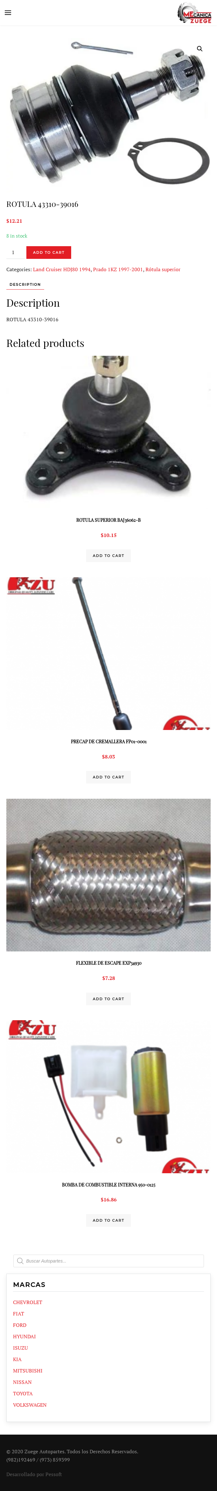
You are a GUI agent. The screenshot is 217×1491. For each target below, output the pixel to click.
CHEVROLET (27, 1302)
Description (25, 284)
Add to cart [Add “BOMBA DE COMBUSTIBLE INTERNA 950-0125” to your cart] (108, 1220)
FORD (19, 1324)
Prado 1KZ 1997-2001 (118, 269)
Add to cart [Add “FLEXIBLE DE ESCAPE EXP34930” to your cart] (108, 999)
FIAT (18, 1313)
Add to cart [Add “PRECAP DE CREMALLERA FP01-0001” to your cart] (108, 777)
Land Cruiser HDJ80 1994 (62, 269)
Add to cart (48, 252)
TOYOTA (23, 1393)
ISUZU (20, 1347)
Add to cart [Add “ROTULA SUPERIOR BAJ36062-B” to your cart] (108, 556)
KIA (17, 1359)
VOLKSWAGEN (30, 1404)
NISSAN (22, 1382)
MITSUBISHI (28, 1370)
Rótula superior (163, 269)
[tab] (22, 285)
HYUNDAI (24, 1336)
